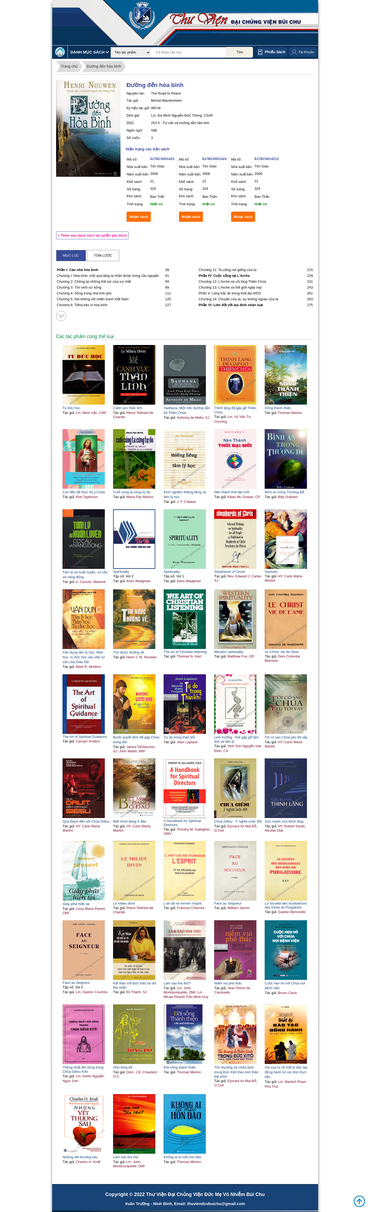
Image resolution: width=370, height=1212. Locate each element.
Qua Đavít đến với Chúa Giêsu (86, 821)
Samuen (271, 572)
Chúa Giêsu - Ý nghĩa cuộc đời (238, 821)
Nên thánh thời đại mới (231, 492)
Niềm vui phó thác (228, 983)
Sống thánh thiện (278, 408)
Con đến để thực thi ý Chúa (84, 492)
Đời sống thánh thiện (180, 1067)
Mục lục (71, 255)
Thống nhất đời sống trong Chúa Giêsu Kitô (83, 1069)
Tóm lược (103, 255)
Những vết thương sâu (80, 1157)
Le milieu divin (124, 903)
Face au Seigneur (228, 903)
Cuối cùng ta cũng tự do (131, 492)
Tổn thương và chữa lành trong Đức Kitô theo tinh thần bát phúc (236, 1071)
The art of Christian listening (185, 652)
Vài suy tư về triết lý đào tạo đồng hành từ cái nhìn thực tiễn (286, 1072)
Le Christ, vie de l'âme (282, 652)
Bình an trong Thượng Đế (284, 492)
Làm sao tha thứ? (177, 983)
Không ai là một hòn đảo (182, 1157)
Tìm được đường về (128, 652)
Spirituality (121, 572)
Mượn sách (138, 217)
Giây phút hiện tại (76, 904)
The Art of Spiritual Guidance (85, 737)
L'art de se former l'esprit (182, 903)
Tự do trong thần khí (179, 737)
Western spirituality (228, 652)
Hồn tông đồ (122, 1067)
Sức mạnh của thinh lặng (284, 821)
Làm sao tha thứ (125, 1157)
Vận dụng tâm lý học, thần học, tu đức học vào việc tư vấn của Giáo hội (84, 657)
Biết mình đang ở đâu (129, 821)
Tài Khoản (306, 52)
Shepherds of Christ (229, 572)
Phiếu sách (275, 52)
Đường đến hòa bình (104, 66)
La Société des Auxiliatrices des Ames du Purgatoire (286, 905)
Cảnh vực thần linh (127, 408)
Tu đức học (71, 408)
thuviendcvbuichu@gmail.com (216, 1203)
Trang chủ (69, 66)
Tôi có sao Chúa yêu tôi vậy (286, 737)
